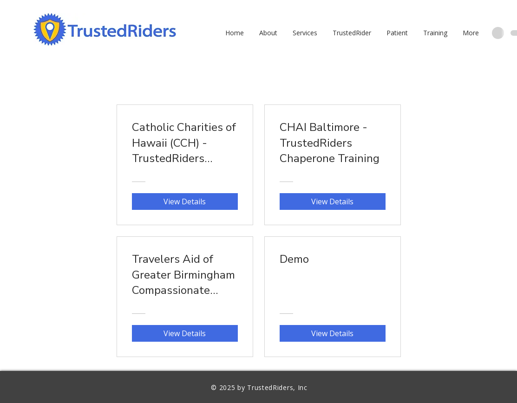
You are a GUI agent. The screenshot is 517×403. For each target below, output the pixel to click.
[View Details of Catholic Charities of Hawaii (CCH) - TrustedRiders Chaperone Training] (185, 201)
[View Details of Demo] (333, 333)
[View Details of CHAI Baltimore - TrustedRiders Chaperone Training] (333, 201)
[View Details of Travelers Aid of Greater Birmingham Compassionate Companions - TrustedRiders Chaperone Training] (185, 333)
